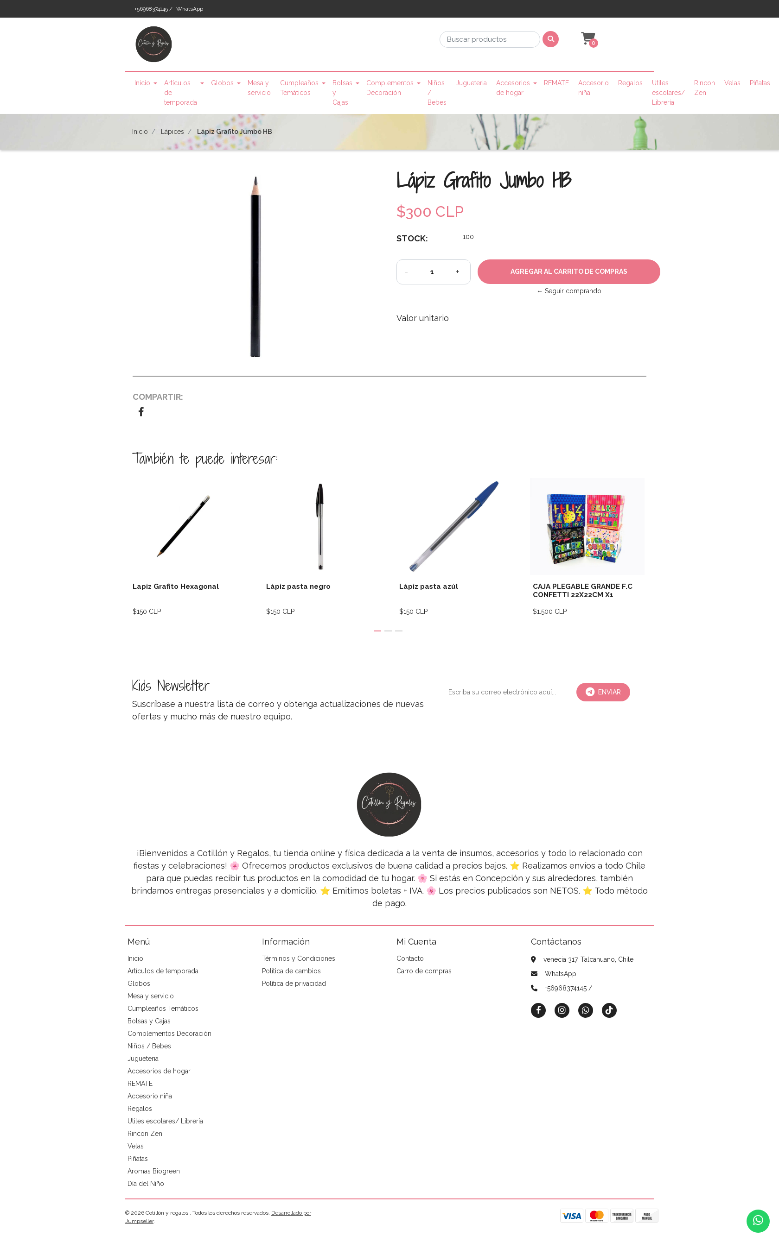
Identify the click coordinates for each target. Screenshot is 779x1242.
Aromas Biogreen (154, 1171)
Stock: (412, 238)
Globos (222, 83)
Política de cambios (291, 971)
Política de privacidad (294, 983)
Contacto (410, 958)
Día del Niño (146, 1183)
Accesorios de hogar (513, 87)
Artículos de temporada (180, 92)
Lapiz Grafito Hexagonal (176, 586)
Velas (732, 83)
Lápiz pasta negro (298, 586)
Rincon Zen (704, 87)
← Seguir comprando (568, 291)
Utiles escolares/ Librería (668, 92)
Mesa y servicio (259, 87)
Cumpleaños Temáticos (299, 87)
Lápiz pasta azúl (428, 586)
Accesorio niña (593, 87)
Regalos (630, 83)
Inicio (142, 83)
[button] (587, 38)
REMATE (556, 83)
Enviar (603, 692)
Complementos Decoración (390, 87)
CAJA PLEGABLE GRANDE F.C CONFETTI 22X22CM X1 (582, 590)
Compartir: (158, 397)
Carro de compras (424, 971)
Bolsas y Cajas (342, 92)
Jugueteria (471, 83)
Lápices (172, 131)
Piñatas (760, 83)
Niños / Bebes (437, 92)
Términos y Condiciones (298, 958)
